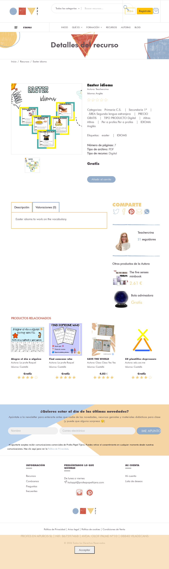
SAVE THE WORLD (98, 358)
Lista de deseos (133, 481)
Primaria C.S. (113, 109)
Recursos (111, 27)
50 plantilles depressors (140, 358)
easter (106, 135)
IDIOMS (122, 135)
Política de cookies (91, 529)
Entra (130, 11)
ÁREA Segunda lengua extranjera (110, 113)
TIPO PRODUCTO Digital (120, 117)
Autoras (126, 27)
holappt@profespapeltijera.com (86, 482)
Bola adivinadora (142, 295)
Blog (138, 27)
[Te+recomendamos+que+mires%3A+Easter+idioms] (124, 211)
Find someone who (60, 358)
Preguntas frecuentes (31, 489)
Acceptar (84, 550)
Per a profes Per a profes (118, 122)
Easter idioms (100, 85)
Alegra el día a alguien (26, 358)
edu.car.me (139, 362)
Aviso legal (73, 529)
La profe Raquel (28, 362)
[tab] (21, 207)
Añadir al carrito (101, 179)
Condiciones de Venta (114, 529)
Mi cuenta (130, 476)
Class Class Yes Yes (106, 362)
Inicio (64, 27)
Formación (94, 27)
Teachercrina (102, 89)
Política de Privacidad (58, 448)
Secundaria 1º (138, 109)
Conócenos (32, 481)
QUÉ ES (77, 27)
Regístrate (145, 11)
